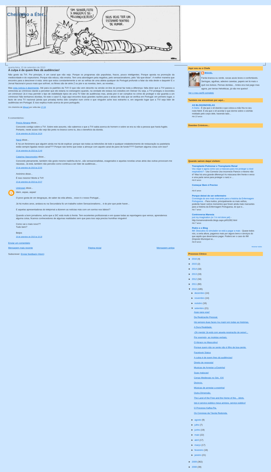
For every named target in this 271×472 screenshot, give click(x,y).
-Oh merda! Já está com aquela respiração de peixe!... (221, 332)
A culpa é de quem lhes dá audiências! (213, 357)
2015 (195, 264)
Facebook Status (202, 352)
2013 (195, 274)
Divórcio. (198, 382)
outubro (198, 303)
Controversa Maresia (203, 214)
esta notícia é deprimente (26, 88)
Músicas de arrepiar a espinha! (209, 387)
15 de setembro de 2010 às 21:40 (29, 151)
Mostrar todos (257, 247)
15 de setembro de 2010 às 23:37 (29, 182)
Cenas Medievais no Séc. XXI (209, 377)
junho (197, 430)
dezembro (199, 293)
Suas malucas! (201, 372)
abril (196, 440)
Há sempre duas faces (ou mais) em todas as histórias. (221, 322)
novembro (199, 298)
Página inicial (94, 248)
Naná (18, 140)
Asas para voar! (202, 312)
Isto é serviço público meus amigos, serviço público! (220, 403)
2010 (195, 289)
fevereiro (199, 450)
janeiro (198, 455)
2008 (195, 467)
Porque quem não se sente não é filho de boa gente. (220, 347)
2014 (195, 269)
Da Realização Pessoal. (206, 317)
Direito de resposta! (203, 362)
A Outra (196, 108)
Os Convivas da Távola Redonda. (210, 413)
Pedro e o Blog (200, 228)
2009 (195, 461)
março (197, 445)
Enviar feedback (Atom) (32, 254)
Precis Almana (23, 122)
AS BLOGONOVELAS (203, 105)
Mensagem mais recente (20, 248)
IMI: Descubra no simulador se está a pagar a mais (216, 231)
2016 (195, 259)
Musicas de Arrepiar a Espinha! (209, 367)
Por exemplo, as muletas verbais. (210, 337)
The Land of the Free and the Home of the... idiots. (219, 398)
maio (197, 435)
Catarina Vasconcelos (27, 156)
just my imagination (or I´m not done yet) (211, 217)
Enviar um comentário (19, 243)
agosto (198, 420)
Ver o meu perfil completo (201, 93)
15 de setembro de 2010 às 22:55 (29, 168)
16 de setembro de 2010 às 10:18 (29, 237)
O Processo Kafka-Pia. (205, 408)
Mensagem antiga (165, 248)
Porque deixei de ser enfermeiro (209, 195)
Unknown (20, 188)
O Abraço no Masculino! (206, 342)
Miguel (209, 73)
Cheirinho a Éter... (27, 14)
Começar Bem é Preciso (205, 185)
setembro (199, 308)
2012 (195, 279)
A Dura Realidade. (203, 327)
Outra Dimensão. (202, 393)
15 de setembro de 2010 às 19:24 (29, 134)
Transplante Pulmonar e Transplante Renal (214, 166)
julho (197, 425)
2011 (195, 284)
